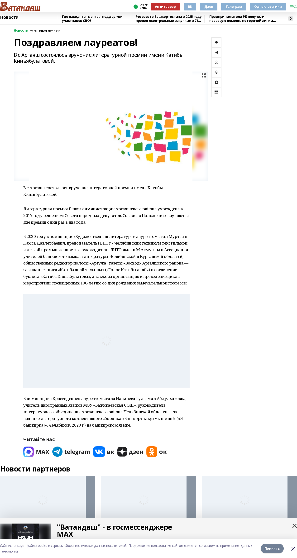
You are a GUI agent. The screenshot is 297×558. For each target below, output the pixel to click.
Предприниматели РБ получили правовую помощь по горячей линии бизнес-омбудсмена (241, 19)
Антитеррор (165, 6)
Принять (272, 548)
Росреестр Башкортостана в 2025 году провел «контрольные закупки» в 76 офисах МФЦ (168, 19)
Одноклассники (268, 6)
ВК (190, 6)
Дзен (208, 6)
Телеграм (233, 6)
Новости (9, 17)
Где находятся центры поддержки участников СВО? (92, 19)
